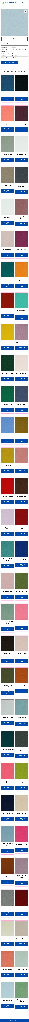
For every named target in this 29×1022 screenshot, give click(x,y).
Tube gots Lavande (21, 343)
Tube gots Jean (7, 93)
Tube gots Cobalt (21, 559)
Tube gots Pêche (7, 124)
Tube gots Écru (21, 154)
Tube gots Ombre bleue (8, 844)
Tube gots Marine (8, 813)
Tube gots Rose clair (21, 373)
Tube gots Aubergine (21, 124)
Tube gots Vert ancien (7, 559)
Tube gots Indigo (21, 404)
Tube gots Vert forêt (7, 373)
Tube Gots (14, 57)
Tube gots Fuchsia (21, 844)
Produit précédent (8, 7)
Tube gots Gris (7, 908)
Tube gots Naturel (21, 939)
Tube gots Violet (21, 249)
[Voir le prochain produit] (26, 7)
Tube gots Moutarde (7, 466)
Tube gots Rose (7, 591)
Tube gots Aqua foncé (21, 718)
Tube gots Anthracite (21, 185)
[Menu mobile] (25, 3)
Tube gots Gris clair (7, 717)
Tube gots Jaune (7, 343)
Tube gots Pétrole (7, 280)
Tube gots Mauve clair (21, 654)
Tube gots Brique (7, 876)
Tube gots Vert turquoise (21, 311)
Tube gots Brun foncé (7, 654)
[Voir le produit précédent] (2, 7)
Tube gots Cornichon (21, 591)
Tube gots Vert (7, 404)
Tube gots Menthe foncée (7, 622)
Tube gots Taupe (7, 185)
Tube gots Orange (21, 280)
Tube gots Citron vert (21, 781)
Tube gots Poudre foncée (21, 876)
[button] (25, 11)
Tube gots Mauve (21, 466)
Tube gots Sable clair (8, 939)
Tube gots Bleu (7, 435)
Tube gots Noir (21, 93)
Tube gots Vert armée (7, 686)
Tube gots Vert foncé (8, 749)
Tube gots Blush (7, 249)
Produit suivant (21, 7)
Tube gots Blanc (7, 217)
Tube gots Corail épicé (7, 781)
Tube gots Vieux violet (21, 217)
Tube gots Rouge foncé (21, 527)
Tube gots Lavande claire (7, 527)
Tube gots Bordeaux (21, 908)
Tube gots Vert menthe (21, 1000)
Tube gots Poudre (21, 813)
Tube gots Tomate (7, 496)
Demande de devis (10, 62)
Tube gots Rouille (8, 311)
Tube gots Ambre (21, 686)
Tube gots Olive (21, 435)
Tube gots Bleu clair (7, 1000)
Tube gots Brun (21, 496)
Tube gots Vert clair (21, 969)
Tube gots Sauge (7, 154)
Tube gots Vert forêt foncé (21, 750)
